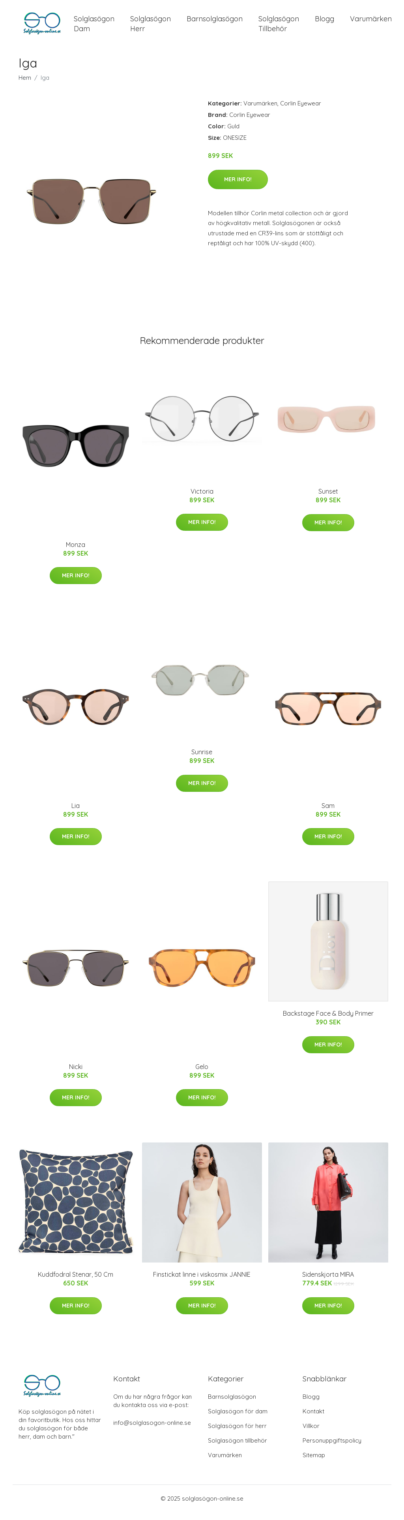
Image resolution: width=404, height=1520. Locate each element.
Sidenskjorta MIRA (328, 1282)
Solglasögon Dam (94, 27)
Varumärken (371, 22)
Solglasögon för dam (237, 1419)
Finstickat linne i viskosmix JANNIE (202, 1282)
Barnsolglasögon (215, 22)
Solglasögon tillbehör (237, 1448)
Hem (25, 85)
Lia (75, 813)
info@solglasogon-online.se (152, 1430)
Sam (328, 813)
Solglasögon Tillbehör (278, 27)
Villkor (311, 1433)
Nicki (75, 1074)
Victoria (202, 499)
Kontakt (313, 1419)
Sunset (328, 499)
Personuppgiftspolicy (332, 1448)
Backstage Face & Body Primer (328, 1021)
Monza (75, 552)
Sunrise (201, 760)
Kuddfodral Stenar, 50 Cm (75, 1282)
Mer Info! (238, 187)
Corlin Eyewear (300, 111)
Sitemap (314, 1463)
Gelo (201, 1074)
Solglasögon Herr (150, 27)
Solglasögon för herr (237, 1433)
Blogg (324, 22)
